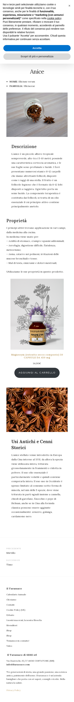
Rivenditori (11, 625)
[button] (69, 644)
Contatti (10, 604)
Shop (9, 630)
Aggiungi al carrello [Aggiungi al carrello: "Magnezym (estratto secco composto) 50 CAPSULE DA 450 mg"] (37, 372)
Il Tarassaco (37, 16)
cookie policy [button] (54, 656)
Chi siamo (11, 599)
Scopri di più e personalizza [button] (37, 694)
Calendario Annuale (16, 594)
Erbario (10, 615)
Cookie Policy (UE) (15, 610)
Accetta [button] (37, 686)
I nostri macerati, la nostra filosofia (24, 620)
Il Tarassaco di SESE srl (41, 38)
